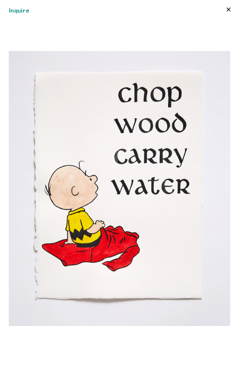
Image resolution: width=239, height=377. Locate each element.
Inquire (19, 10)
